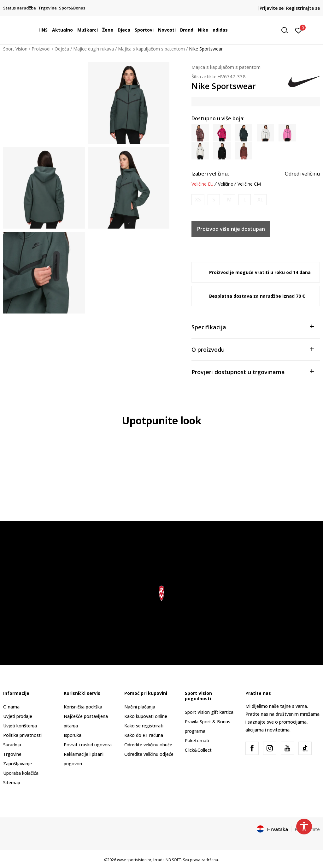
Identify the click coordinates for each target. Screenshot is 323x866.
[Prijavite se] (298, 30)
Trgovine (12, 754)
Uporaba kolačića (20, 773)
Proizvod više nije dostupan (231, 228)
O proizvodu (252, 349)
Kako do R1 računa (143, 735)
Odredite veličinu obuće (148, 745)
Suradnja (12, 745)
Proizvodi (41, 49)
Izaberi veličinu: (210, 173)
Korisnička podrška (83, 707)
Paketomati (197, 741)
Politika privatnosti (22, 735)
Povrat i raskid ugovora (88, 745)
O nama (11, 707)
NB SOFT (173, 860)
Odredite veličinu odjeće (148, 754)
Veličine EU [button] (202, 184)
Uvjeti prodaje (17, 716)
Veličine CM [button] (249, 184)
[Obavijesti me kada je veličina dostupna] (197, 199)
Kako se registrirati (143, 726)
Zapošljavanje (17, 764)
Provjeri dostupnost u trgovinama (252, 371)
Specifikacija (252, 326)
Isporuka (72, 735)
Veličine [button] (225, 184)
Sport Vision (15, 49)
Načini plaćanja (139, 707)
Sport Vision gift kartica (209, 712)
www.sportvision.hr (134, 860)
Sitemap (11, 782)
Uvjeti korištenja (20, 726)
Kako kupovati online (145, 716)
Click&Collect (198, 750)
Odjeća (62, 49)
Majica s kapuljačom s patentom (151, 49)
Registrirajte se (303, 8)
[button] (287, 30)
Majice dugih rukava (93, 49)
